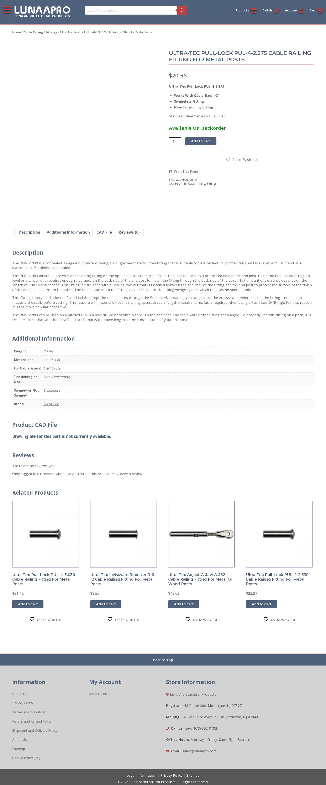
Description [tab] (29, 232)
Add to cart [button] (28, 604)
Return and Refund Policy (32, 721)
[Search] (182, 10)
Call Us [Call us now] (271, 10)
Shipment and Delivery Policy (34, 730)
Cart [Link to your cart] (316, 10)
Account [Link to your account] (294, 10)
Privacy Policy (22, 703)
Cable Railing (33, 32)
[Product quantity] (175, 141)
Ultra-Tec (51, 404)
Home (16, 32)
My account (98, 694)
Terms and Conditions (29, 712)
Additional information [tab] (68, 232)
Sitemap (18, 748)
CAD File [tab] (104, 232)
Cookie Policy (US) (26, 758)
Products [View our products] (246, 10)
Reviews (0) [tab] (129, 232)
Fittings (51, 32)
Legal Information (141, 775)
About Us (19, 739)
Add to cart (201, 141)
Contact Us (20, 694)
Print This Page (186, 171)
